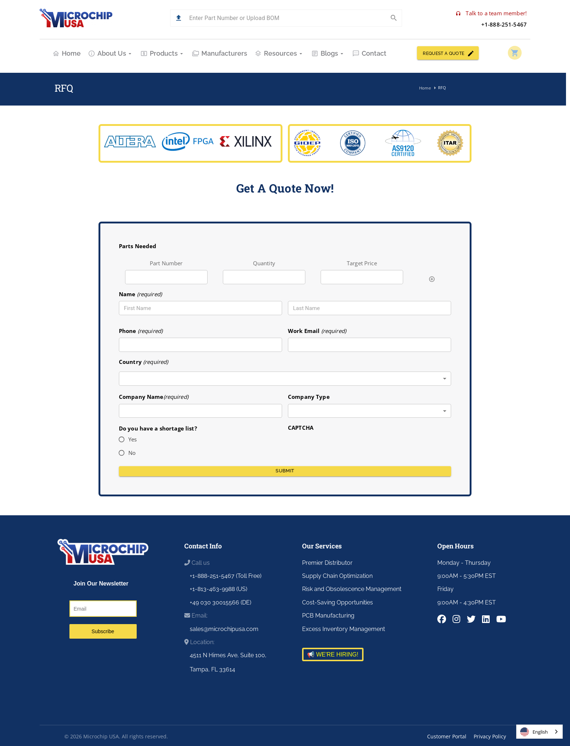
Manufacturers (219, 53)
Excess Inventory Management (343, 629)
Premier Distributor (327, 562)
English (534, 731)
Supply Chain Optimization (337, 575)
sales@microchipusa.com (224, 629)
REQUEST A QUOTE (448, 53)
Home (66, 53)
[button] (178, 18)
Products (162, 53)
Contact (369, 53)
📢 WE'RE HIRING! (332, 654)
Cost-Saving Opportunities (337, 602)
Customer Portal (446, 736)
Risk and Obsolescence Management (351, 589)
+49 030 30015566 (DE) (220, 602)
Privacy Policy (490, 736)
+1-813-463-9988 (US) (218, 589)
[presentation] (343, 446)
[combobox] (285, 379)
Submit (285, 471)
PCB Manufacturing (328, 615)
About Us (110, 53)
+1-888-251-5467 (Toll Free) (225, 575)
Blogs (328, 53)
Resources (279, 53)
